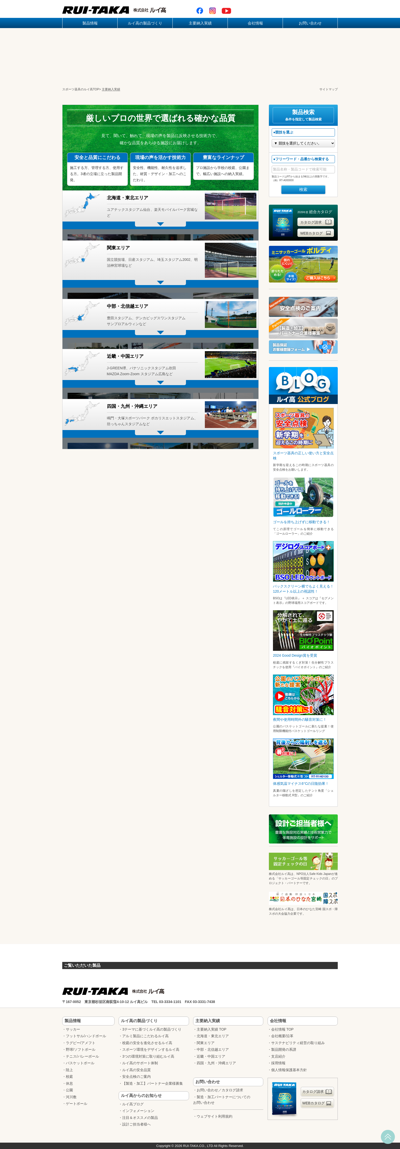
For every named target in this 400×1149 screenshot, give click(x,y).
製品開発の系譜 (283, 1049)
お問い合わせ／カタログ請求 (220, 1090)
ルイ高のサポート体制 (140, 1063)
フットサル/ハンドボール (86, 1036)
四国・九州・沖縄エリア (216, 1063)
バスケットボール (80, 1063)
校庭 (69, 1076)
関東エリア (206, 1043)
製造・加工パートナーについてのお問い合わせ (221, 1100)
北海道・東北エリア (213, 1036)
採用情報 (278, 1063)
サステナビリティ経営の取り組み (298, 1043)
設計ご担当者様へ (136, 1124)
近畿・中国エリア (211, 1056)
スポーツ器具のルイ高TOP (80, 89)
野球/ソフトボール (80, 1049)
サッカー (73, 1029)
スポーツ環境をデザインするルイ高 (150, 1049)
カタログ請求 (316, 222)
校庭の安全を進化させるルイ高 (147, 1043)
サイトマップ (328, 89)
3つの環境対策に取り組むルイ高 (148, 1056)
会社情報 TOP (282, 1029)
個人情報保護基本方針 (289, 1070)
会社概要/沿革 (282, 1036)
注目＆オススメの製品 (140, 1118)
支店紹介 (278, 1056)
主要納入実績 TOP (211, 1029)
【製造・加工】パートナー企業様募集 (152, 1083)
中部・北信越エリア (213, 1049)
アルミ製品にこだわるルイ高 (145, 1036)
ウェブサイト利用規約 (214, 1116)
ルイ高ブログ (133, 1104)
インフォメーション (138, 1111)
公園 (69, 1090)
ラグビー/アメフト (80, 1043)
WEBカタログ (316, 233)
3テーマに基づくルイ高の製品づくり (151, 1029)
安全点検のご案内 (136, 1076)
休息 (69, 1083)
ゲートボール (76, 1104)
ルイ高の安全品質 (136, 1070)
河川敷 (71, 1097)
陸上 (69, 1070)
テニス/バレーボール (82, 1056)
